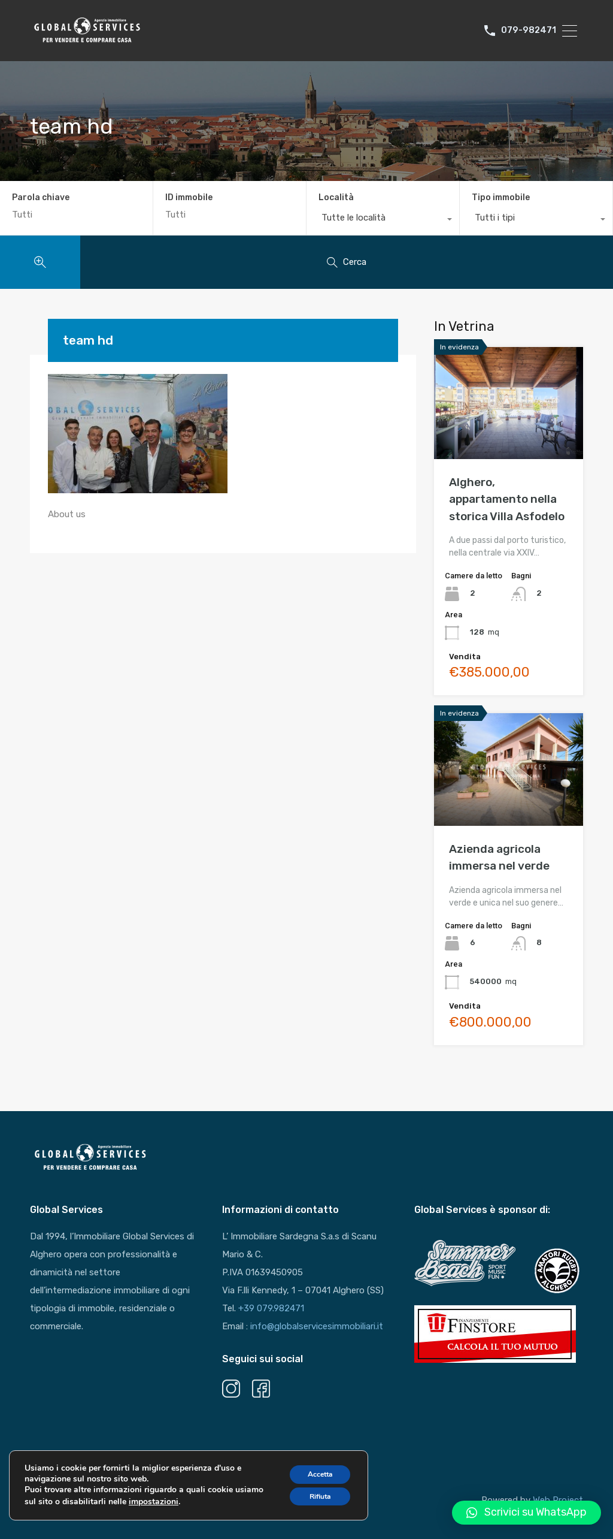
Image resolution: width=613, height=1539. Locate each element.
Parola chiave (40, 198)
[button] (526, 1513)
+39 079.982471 (271, 1308)
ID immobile (189, 198)
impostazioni (184, 1508)
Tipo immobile (501, 197)
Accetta (312, 1479)
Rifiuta (313, 1504)
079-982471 (529, 30)
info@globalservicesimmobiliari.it (316, 1326)
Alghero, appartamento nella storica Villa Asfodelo (507, 499)
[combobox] (382, 220)
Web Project (558, 1500)
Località (336, 197)
